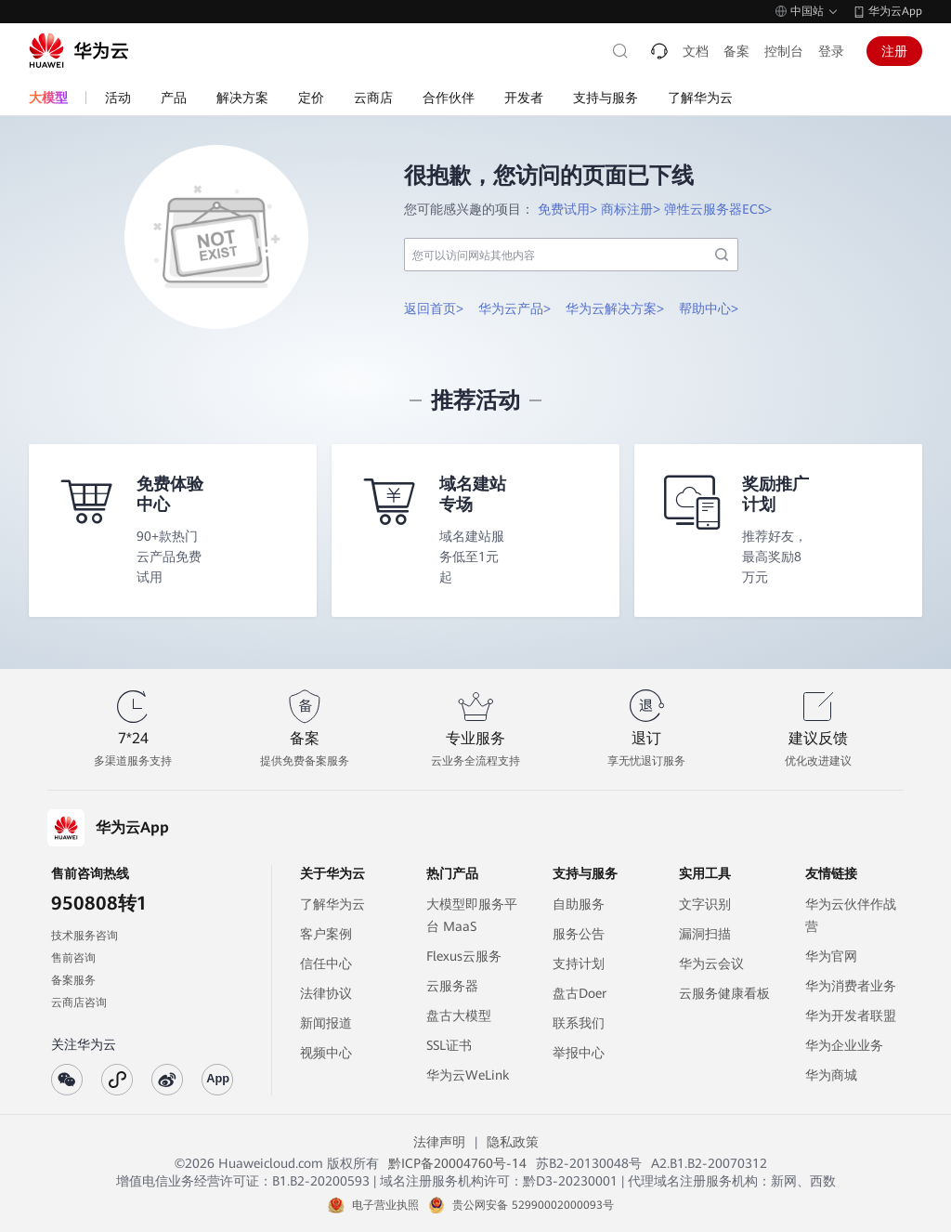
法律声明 (439, 1141)
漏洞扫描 (705, 933)
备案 (736, 51)
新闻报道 (326, 1023)
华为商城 (831, 1075)
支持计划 (579, 963)
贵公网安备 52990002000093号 (533, 1205)
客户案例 (326, 933)
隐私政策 (513, 1141)
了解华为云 (332, 904)
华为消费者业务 (850, 985)
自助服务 (579, 904)
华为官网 (831, 956)
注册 (894, 51)
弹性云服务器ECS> (718, 209)
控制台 (783, 51)
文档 (696, 51)
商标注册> (630, 209)
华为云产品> (514, 308)
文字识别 (705, 904)
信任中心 (326, 963)
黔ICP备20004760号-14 (457, 1163)
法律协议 (326, 993)
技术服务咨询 (84, 935)
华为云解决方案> (615, 308)
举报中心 (579, 1052)
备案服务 (73, 980)
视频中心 (326, 1052)
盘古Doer (579, 993)
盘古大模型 (458, 1015)
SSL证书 (449, 1045)
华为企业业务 (844, 1045)
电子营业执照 (385, 1205)
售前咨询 (73, 957)
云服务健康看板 (724, 993)
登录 (831, 51)
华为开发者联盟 (850, 1015)
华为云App (895, 11)
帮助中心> (708, 308)
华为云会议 (711, 963)
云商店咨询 (79, 1002)
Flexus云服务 (464, 956)
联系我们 (579, 1023)
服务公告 (579, 933)
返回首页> (433, 308)
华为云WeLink (467, 1075)
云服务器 (452, 985)
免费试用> (567, 209)
